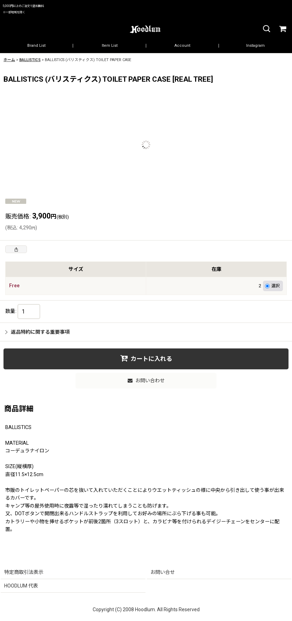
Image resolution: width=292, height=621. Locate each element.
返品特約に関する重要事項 (37, 332)
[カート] (282, 29)
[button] (266, 29)
